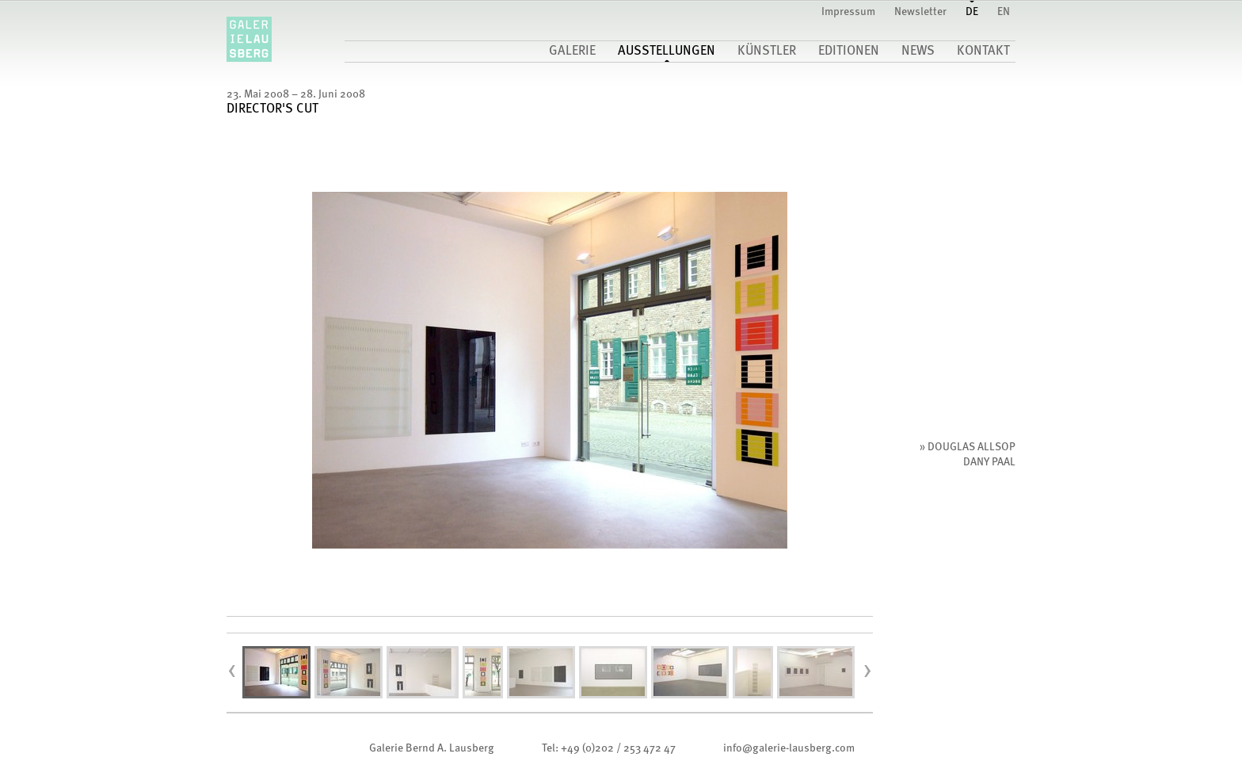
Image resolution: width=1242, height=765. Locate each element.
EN (1003, 11)
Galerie (572, 51)
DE (972, 11)
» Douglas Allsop (967, 447)
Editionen (848, 51)
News (918, 51)
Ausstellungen (666, 51)
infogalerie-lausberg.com (789, 748)
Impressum (848, 11)
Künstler (766, 51)
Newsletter (920, 11)
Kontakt (983, 51)
